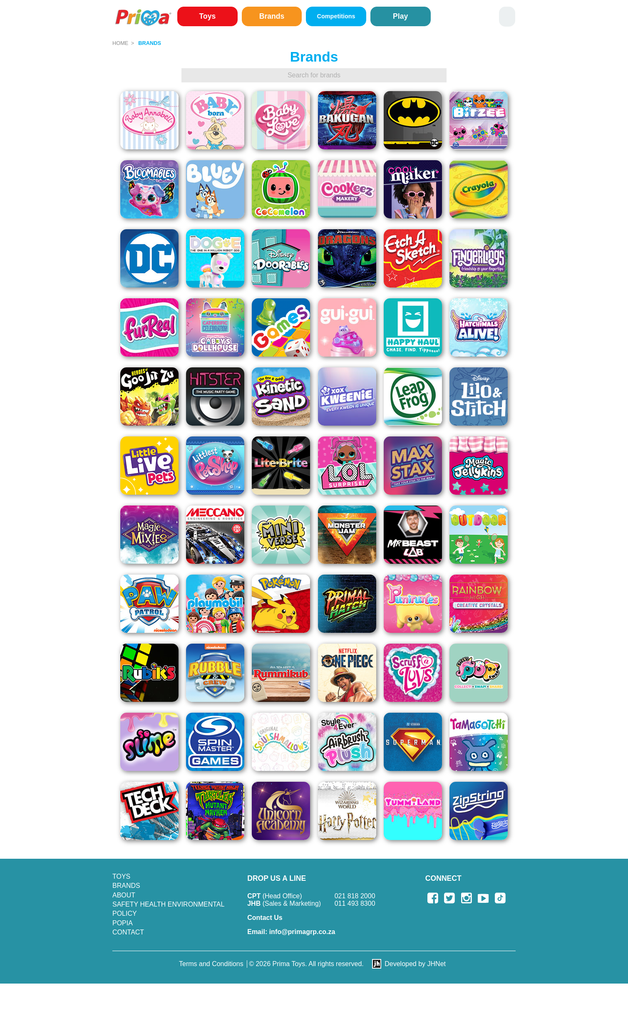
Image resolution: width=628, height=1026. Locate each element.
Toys (207, 16)
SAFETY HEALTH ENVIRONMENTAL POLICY (168, 909)
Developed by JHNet (415, 963)
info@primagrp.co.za (291, 931)
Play (400, 16)
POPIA (122, 923)
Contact (128, 932)
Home (120, 43)
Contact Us (264, 917)
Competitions (336, 16)
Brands (272, 16)
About (123, 895)
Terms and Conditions (211, 963)
